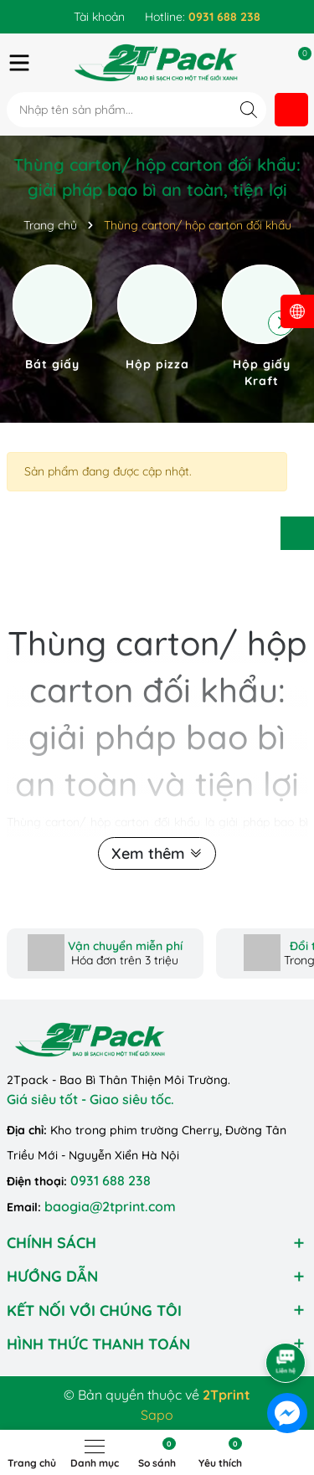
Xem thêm (157, 853)
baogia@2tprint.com (110, 1206)
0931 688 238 (110, 1180)
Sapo (157, 1414)
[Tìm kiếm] (249, 109)
